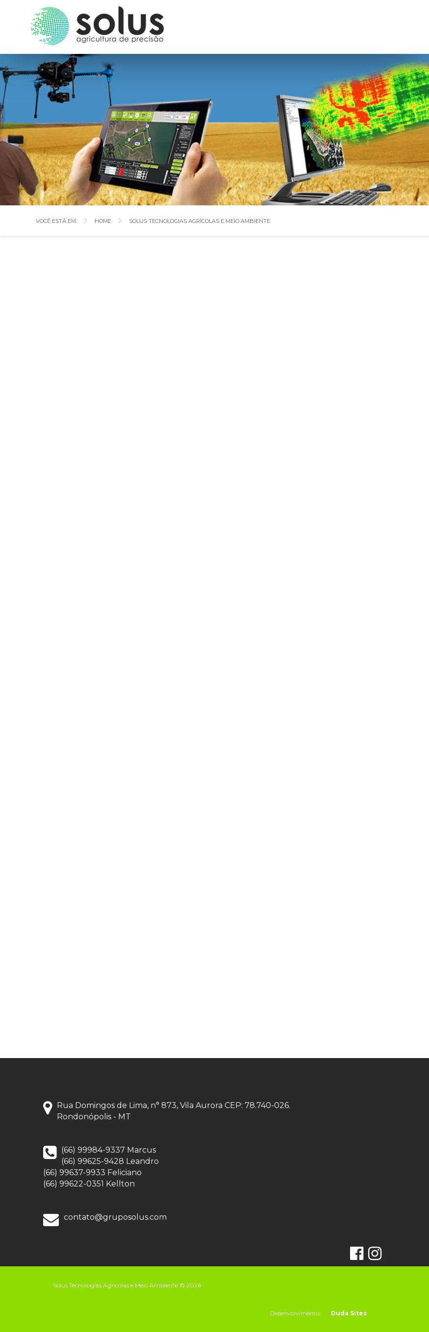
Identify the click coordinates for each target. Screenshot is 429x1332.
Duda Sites (349, 1313)
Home (103, 220)
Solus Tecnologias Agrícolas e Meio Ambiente (199, 220)
